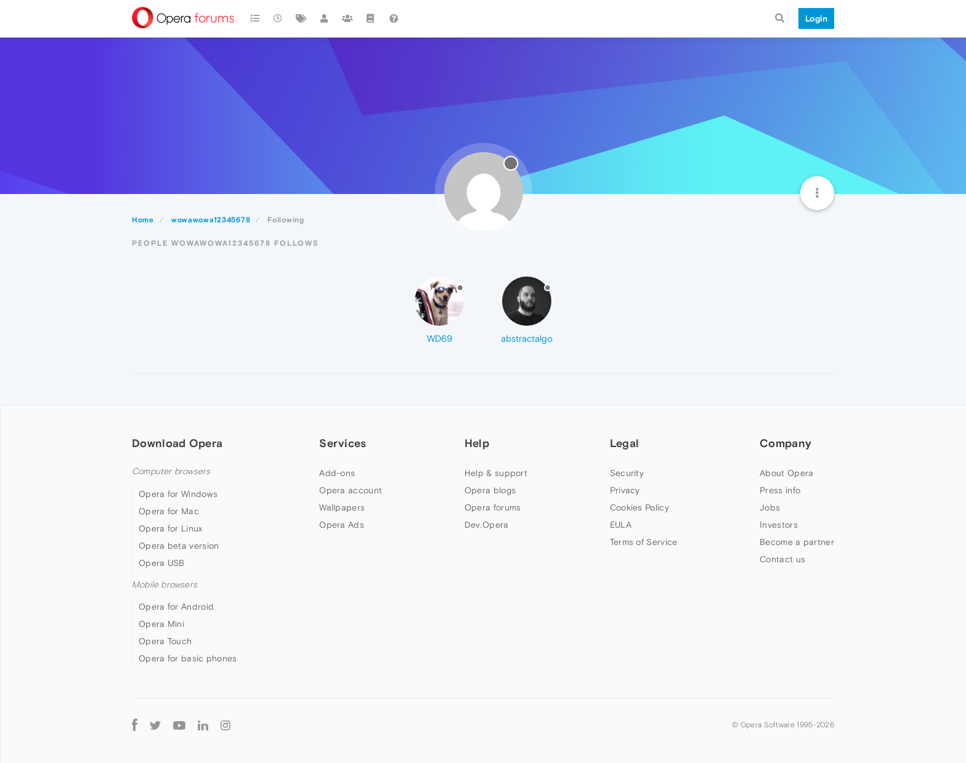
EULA (620, 525)
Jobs (770, 507)
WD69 (439, 338)
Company (785, 443)
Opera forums (493, 507)
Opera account (350, 490)
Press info (780, 490)
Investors (779, 525)
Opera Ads (341, 525)
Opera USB (162, 563)
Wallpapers (342, 507)
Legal (624, 443)
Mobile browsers (164, 584)
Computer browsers (171, 471)
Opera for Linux (171, 528)
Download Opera (177, 443)
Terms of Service (644, 542)
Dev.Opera (487, 525)
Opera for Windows (178, 494)
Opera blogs (490, 490)
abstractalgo (527, 338)
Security (627, 473)
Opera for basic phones (188, 658)
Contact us (782, 559)
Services (342, 443)
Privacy (625, 490)
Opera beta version (179, 546)
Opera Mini (161, 624)
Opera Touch (165, 641)
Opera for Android (176, 607)
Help (477, 443)
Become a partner (797, 542)
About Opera (786, 473)
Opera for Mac (169, 511)
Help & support (496, 473)
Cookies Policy (639, 507)
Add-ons (337, 473)
